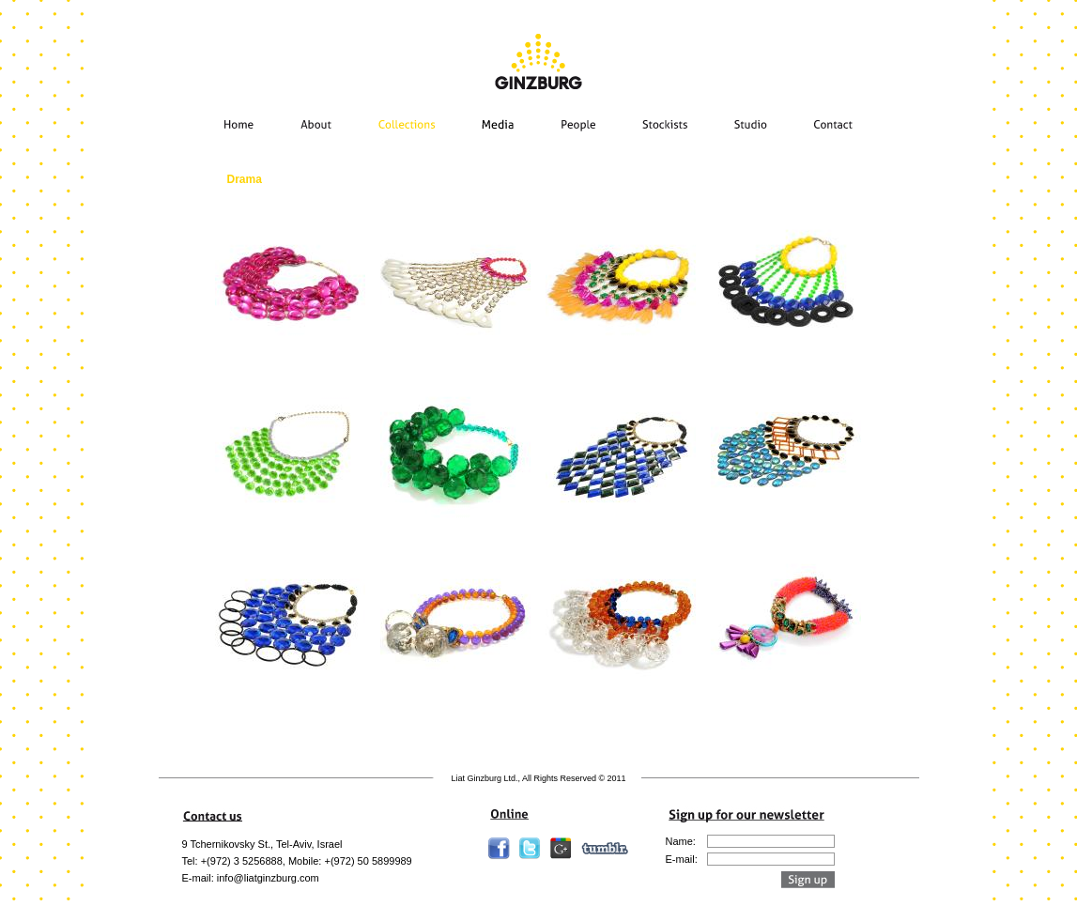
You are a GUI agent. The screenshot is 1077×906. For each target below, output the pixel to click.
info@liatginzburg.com (268, 877)
